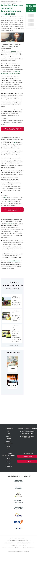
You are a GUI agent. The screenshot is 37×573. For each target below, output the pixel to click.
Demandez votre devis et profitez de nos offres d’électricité (12, 128)
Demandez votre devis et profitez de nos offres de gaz (12, 209)
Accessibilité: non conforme (29, 547)
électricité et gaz (10, 223)
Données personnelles (8, 543)
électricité (13, 51)
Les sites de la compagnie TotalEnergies (10, 547)
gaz (15, 142)
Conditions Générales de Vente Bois (17, 538)
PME (9, 201)
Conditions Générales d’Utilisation (24, 543)
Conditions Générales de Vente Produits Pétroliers (17, 540)
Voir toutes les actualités (12, 345)
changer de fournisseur (14, 261)
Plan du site (21, 545)
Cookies (13, 545)
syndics (5, 197)
